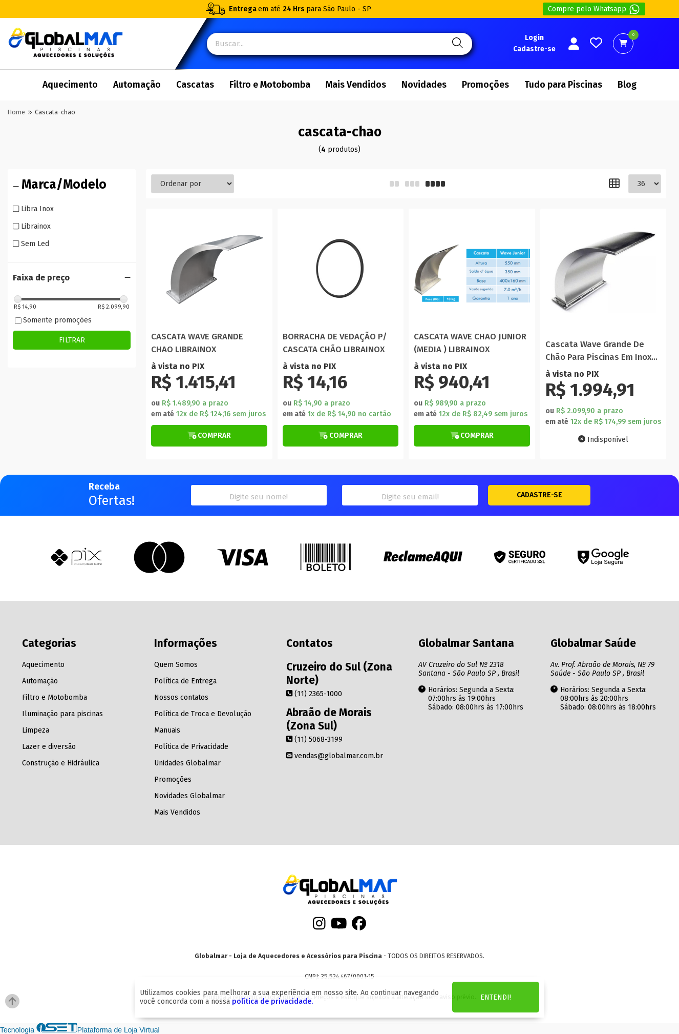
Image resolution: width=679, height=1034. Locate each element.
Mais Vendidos (356, 84)
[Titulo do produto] (209, 272)
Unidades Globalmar (187, 763)
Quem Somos (176, 664)
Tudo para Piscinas (563, 84)
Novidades (424, 84)
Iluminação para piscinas (62, 713)
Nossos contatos (181, 697)
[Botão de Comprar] (209, 436)
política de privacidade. (272, 1001)
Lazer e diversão (49, 746)
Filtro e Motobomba (269, 84)
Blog (627, 84)
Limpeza (35, 730)
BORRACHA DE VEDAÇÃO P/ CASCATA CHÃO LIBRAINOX (335, 343)
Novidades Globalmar (189, 796)
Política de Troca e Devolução (202, 713)
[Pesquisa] (456, 43)
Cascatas (195, 84)
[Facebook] (359, 926)
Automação (137, 84)
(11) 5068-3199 (314, 739)
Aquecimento (70, 84)
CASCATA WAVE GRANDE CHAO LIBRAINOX (197, 343)
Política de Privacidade (191, 746)
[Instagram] (319, 926)
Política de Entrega (185, 681)
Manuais (167, 730)
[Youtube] (339, 926)
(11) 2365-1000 (314, 694)
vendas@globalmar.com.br (334, 756)
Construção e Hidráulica (60, 763)
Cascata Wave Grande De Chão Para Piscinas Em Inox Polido (598, 351)
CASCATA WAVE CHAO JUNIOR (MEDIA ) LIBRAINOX (470, 343)
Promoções (485, 84)
